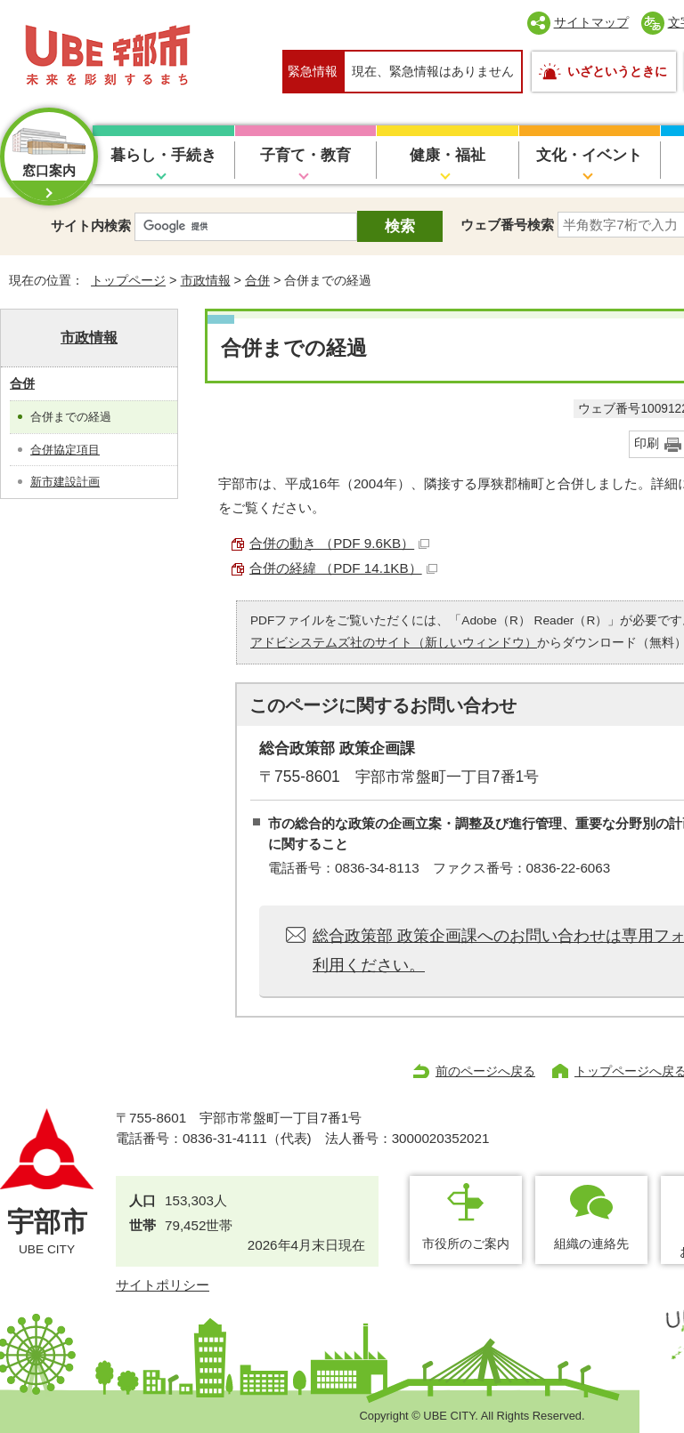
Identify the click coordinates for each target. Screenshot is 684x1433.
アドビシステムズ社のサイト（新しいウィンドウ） (393, 642)
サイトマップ (591, 22)
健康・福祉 (447, 155)
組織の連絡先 (591, 1243)
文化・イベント (589, 155)
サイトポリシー (162, 1284)
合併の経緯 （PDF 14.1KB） (343, 568)
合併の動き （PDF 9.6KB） (339, 543)
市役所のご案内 (465, 1243)
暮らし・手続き (163, 155)
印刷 (646, 443)
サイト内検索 (91, 225)
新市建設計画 (65, 481)
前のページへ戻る (485, 1071)
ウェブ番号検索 (507, 224)
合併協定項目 (65, 449)
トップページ (128, 280)
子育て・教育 (305, 155)
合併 (257, 280)
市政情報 (206, 280)
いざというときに (617, 71)
